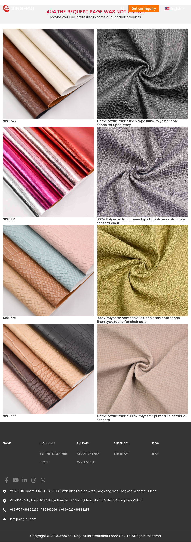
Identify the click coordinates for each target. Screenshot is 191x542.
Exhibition (121, 454)
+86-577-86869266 (24, 510)
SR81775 (9, 219)
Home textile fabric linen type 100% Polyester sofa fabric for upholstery (137, 123)
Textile (45, 462)
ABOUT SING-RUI (88, 454)
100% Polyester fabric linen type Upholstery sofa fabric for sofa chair (141, 221)
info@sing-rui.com (23, 519)
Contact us (86, 462)
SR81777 (9, 416)
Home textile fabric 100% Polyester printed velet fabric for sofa (141, 418)
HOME (7, 443)
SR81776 (9, 318)
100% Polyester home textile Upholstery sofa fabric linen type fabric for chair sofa (138, 320)
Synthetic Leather (53, 454)
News (155, 454)
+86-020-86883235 (75, 510)
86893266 (50, 510)
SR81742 (9, 121)
